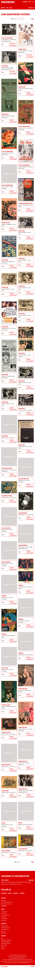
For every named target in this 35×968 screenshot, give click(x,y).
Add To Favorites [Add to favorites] (13, 45)
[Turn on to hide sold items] (2, 967)
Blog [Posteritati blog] (11, 7)
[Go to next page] (32, 19)
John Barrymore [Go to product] (23, 513)
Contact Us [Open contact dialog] (4, 905)
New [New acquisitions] (7, 7)
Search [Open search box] (31, 7)
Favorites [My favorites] (25, 1)
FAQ (2, 938)
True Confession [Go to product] (23, 848)
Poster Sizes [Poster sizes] (4, 945)
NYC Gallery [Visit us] (4, 911)
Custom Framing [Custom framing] (5, 927)
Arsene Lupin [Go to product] (22, 87)
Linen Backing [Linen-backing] (4, 929)
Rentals (3, 931)
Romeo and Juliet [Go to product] (23, 688)
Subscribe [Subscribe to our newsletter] (31, 880)
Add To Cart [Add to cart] (12, 43)
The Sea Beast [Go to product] (5, 790)
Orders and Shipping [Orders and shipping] (6, 940)
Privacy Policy (22, 958)
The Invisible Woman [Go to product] (7, 495)
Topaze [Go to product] (3, 823)
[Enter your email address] (17, 880)
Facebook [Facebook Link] (15, 893)
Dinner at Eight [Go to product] (22, 49)
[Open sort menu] (21, 19)
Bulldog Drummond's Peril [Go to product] (26, 203)
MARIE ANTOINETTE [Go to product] (23, 545)
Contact (3, 948)
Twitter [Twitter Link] (10, 893)
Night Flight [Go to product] (5, 668)
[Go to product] (9, 29)
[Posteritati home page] (7, 2)
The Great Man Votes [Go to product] (7, 468)
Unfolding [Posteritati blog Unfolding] (3, 913)
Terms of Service (13, 958)
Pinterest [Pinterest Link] (22, 893)
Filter (32, 966)
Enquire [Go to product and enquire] (28, 92)
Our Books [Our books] (3, 920)
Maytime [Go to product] (21, 585)
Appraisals (3, 933)
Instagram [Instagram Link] (4, 893)
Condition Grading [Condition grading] (5, 943)
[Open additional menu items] (33, 2)
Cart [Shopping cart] (30, 1)
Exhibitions (4, 917)
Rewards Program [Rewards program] (5, 941)
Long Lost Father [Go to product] (6, 528)
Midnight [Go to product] (21, 619)
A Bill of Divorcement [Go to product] (7, 38)
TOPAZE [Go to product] (20, 823)
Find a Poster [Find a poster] (4, 926)
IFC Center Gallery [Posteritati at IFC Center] (5, 915)
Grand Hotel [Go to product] (5, 66)
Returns (3, 947)
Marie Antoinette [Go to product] (6, 562)
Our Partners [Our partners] (4, 918)
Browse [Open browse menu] (3, 7)
